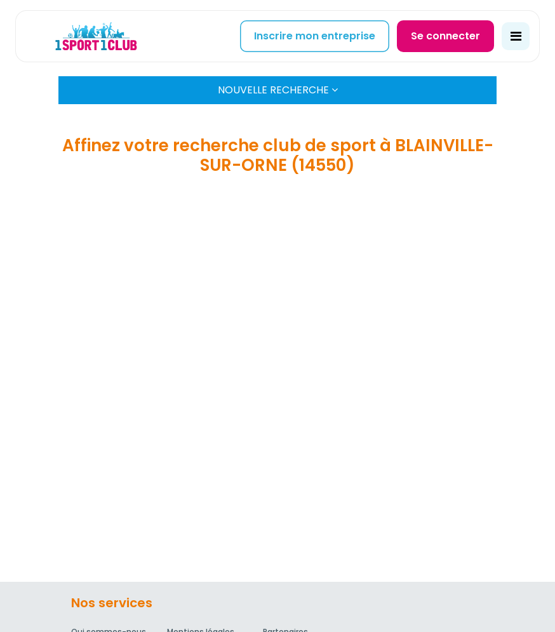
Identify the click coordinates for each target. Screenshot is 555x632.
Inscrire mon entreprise (314, 36)
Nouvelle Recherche (278, 90)
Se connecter (445, 36)
